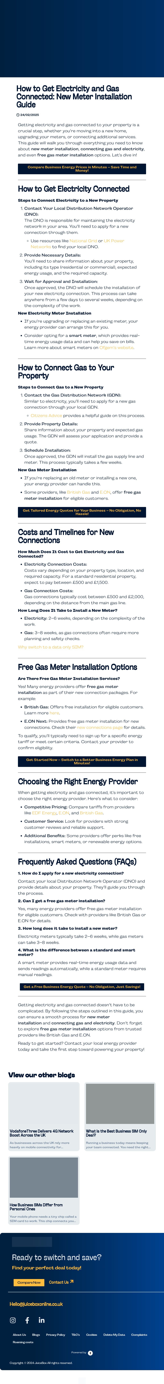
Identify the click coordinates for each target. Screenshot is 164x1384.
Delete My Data (114, 1334)
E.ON (105, 492)
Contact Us (59, 1283)
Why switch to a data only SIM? (50, 647)
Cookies (91, 1334)
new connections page (100, 727)
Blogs (36, 1334)
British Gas (78, 492)
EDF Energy (44, 812)
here (54, 712)
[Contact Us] (71, 1281)
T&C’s (75, 1334)
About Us (19, 1334)
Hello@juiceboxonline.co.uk (36, 1304)
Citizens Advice (46, 415)
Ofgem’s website (116, 347)
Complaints (139, 1334)
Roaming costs (23, 1342)
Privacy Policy (55, 1334)
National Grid (83, 240)
